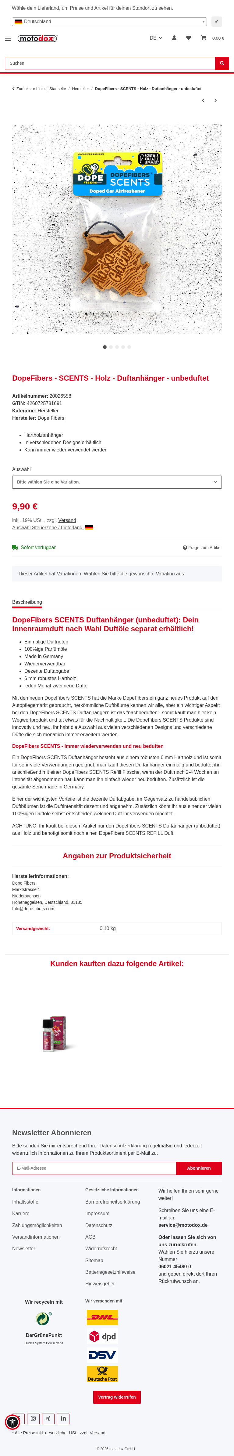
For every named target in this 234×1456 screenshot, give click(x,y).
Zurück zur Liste (30, 88)
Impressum (97, 1213)
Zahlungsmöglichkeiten (37, 1225)
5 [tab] (129, 347)
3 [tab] (117, 347)
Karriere (21, 1213)
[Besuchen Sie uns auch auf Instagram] (33, 1419)
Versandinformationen (36, 1237)
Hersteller (48, 410)
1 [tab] (105, 347)
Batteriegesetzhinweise (110, 1272)
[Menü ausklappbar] (8, 36)
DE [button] (153, 38)
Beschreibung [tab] (27, 602)
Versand (67, 520)
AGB (90, 1237)
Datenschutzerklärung (123, 1145)
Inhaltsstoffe (25, 1201)
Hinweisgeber (100, 1283)
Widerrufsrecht (101, 1248)
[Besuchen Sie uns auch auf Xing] (48, 1419)
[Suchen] (222, 63)
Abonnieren (199, 1168)
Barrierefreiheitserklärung (112, 1201)
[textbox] (109, 22)
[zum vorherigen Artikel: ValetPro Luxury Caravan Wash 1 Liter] (203, 100)
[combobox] (109, 21)
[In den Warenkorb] (17, 121)
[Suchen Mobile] (110, 63)
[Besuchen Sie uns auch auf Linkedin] (63, 1419)
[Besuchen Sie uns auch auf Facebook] (18, 1419)
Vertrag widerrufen (117, 1397)
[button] (174, 38)
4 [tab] (123, 347)
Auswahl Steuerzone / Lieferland (52, 527)
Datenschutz (98, 1225)
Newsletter (23, 1248)
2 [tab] (111, 347)
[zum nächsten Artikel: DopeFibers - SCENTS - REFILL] (215, 100)
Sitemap (94, 1260)
